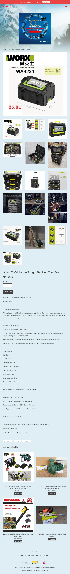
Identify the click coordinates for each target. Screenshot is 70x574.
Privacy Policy (36, 570)
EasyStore (52, 567)
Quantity (5, 282)
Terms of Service (26, 570)
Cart (64, 6)
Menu (5, 6)
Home (4, 49)
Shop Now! (45, 2)
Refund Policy (44, 570)
